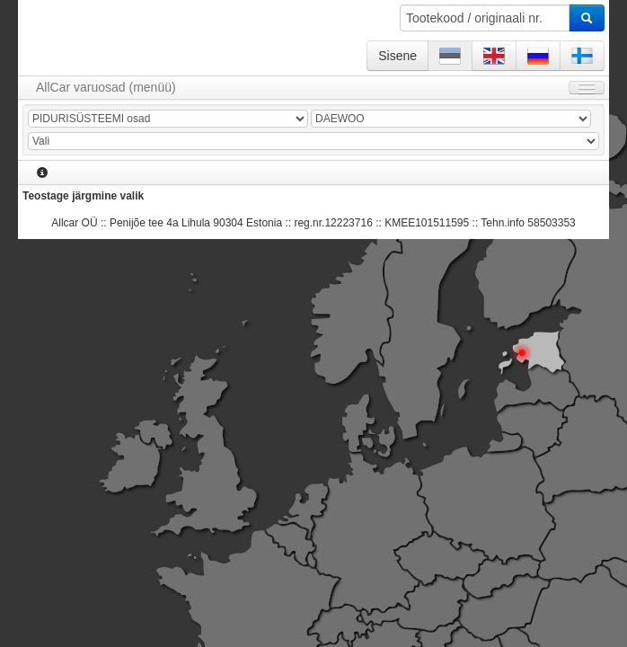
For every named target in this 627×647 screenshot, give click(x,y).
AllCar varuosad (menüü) (106, 87)
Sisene (397, 56)
